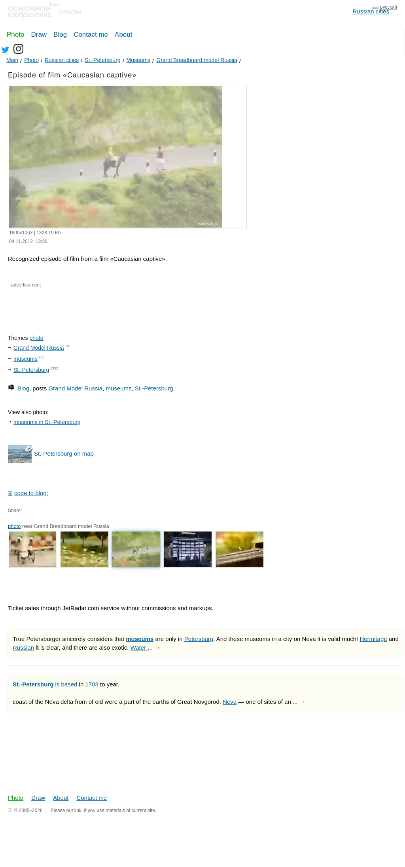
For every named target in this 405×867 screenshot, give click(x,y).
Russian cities (370, 11)
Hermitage (373, 638)
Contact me (91, 34)
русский (388, 7)
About (123, 34)
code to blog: (31, 493)
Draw (39, 34)
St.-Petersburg (31, 370)
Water (139, 647)
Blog (60, 34)
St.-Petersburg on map (64, 453)
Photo (15, 34)
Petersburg (198, 638)
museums (25, 359)
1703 (91, 684)
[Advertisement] (102, 304)
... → (154, 647)
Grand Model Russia (38, 348)
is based (66, 684)
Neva (230, 701)
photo (36, 338)
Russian (23, 647)
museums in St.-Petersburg (47, 422)
